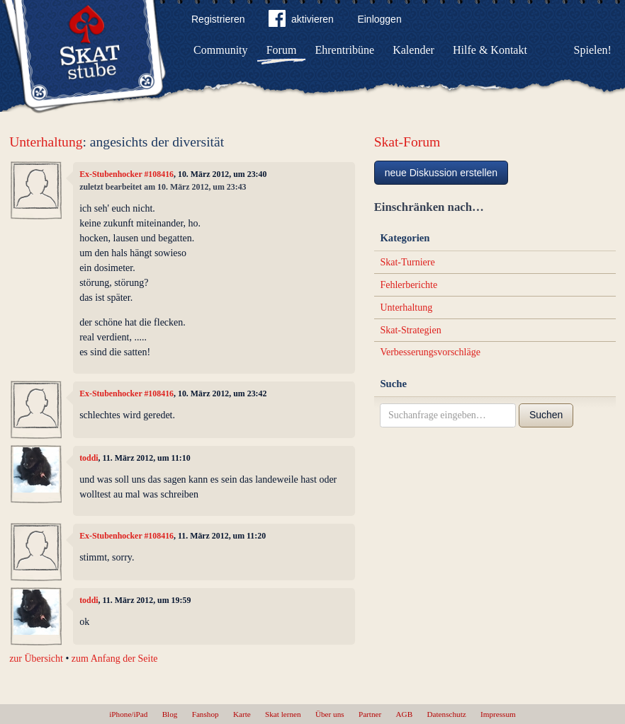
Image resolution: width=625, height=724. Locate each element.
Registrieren (217, 19)
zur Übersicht (36, 658)
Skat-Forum (407, 141)
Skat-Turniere (407, 262)
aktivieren (301, 21)
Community (220, 50)
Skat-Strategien (410, 330)
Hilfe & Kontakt (490, 50)
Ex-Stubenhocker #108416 (126, 174)
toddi (88, 458)
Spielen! (593, 50)
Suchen (546, 414)
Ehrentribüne (345, 50)
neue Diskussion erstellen (441, 172)
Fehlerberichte (408, 285)
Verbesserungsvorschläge (430, 352)
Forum (281, 50)
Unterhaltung (45, 141)
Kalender (413, 50)
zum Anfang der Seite (115, 658)
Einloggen (379, 19)
